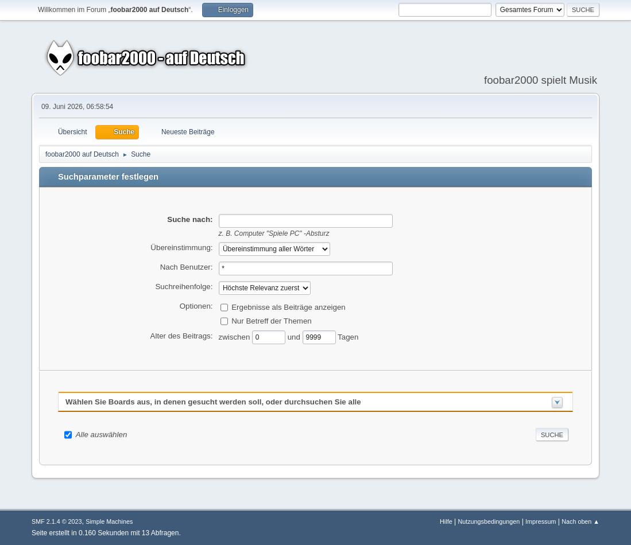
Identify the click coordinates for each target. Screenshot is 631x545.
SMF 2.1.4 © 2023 (57, 521)
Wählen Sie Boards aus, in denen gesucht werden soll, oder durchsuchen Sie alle (213, 402)
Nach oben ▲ (580, 521)
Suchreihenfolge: (183, 286)
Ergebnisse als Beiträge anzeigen (288, 306)
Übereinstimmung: (181, 247)
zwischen (236, 336)
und (295, 336)
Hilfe (446, 521)
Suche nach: (189, 219)
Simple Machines (109, 521)
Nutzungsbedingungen (489, 521)
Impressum (540, 521)
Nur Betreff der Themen (271, 320)
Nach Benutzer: (186, 267)
